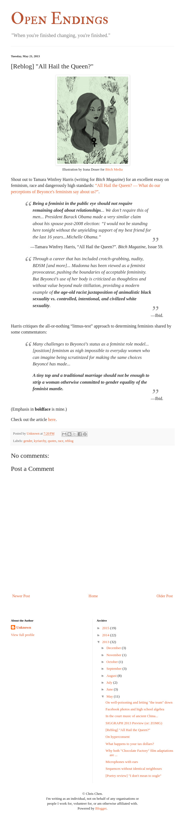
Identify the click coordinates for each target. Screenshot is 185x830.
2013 (105, 642)
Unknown (23, 627)
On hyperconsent (118, 737)
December (113, 648)
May (109, 696)
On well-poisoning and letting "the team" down (139, 702)
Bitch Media (114, 169)
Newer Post (21, 596)
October (112, 662)
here (52, 419)
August (111, 676)
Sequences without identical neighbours (134, 769)
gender (27, 441)
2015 (105, 628)
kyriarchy (40, 441)
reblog (69, 441)
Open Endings (59, 19)
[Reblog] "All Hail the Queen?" (128, 730)
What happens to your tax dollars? (130, 744)
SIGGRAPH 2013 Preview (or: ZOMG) (134, 723)
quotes (52, 441)
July (109, 682)
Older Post (165, 596)
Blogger (100, 808)
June (109, 689)
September (114, 669)
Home (93, 596)
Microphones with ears (122, 762)
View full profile (23, 635)
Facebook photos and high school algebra (135, 709)
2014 (105, 635)
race (60, 441)
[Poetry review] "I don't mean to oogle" (133, 776)
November (113, 655)
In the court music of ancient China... (132, 716)
